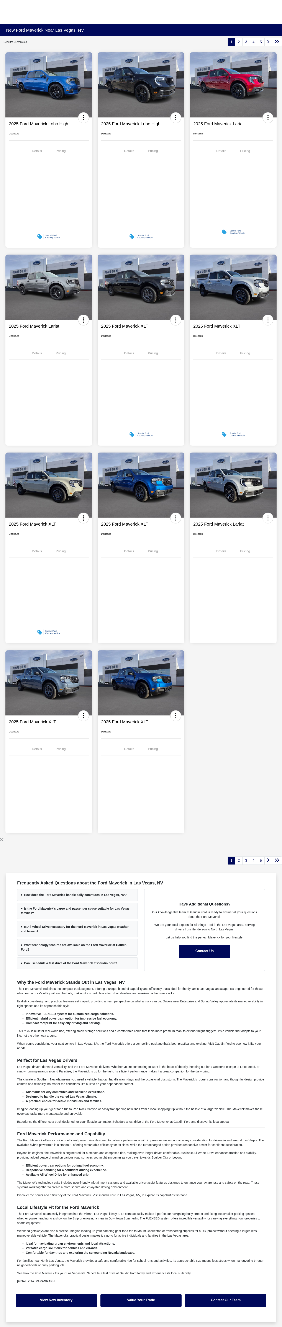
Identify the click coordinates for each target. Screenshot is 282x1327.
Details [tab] (37, 151)
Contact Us (204, 951)
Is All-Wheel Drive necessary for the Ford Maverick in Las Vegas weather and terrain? (75, 929)
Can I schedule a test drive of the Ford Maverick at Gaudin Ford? (70, 963)
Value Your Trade (141, 1300)
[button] (83, 117)
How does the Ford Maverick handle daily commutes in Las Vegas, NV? (75, 895)
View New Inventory (56, 1300)
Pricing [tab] (61, 151)
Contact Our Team (226, 1300)
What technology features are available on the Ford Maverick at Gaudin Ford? (73, 947)
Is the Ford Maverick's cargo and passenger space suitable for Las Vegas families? (75, 911)
